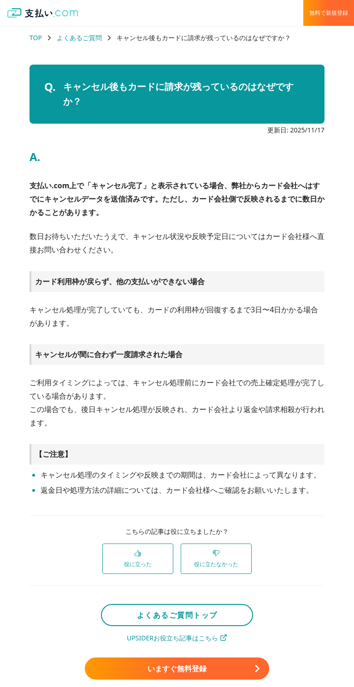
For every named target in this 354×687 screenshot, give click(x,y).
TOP (36, 37)
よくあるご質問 (79, 37)
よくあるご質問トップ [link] (177, 615)
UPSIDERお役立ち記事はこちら (177, 637)
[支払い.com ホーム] (42, 13)
